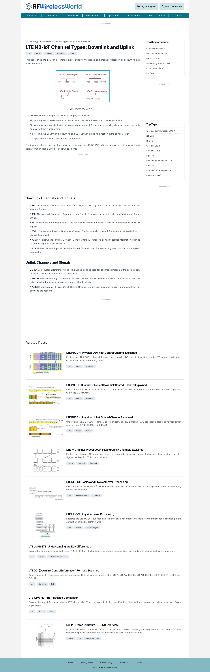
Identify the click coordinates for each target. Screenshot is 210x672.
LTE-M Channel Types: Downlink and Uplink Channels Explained (104, 449)
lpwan (51, 611)
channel (49, 54)
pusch (78, 431)
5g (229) (150, 155)
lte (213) (150, 165)
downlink (60, 54)
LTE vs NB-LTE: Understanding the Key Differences (60, 546)
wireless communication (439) (160, 131)
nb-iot (37, 54)
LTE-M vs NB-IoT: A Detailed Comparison (53, 597)
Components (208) (155, 68)
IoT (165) (150, 73)
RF (54, 6)
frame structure (92, 638)
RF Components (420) (156, 53)
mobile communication (57, 557)
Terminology (32, 41)
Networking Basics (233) (158, 63)
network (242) (153, 150)
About (70, 662)
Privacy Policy (86, 662)
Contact (139, 662)
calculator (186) (153, 175)
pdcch (78, 366)
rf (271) (149, 141)
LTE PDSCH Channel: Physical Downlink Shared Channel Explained (106, 385)
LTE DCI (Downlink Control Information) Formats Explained (64, 570)
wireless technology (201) (158, 170)
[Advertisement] (105, 31)
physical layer (81, 495)
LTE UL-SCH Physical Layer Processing (90, 514)
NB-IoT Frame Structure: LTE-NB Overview (92, 625)
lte (29, 54)
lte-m (70, 463)
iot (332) (150, 136)
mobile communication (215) (159, 160)
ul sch (78, 528)
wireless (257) (153, 145)
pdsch (78, 399)
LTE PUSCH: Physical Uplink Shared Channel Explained (99, 417)
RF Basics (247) (153, 58)
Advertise (124, 662)
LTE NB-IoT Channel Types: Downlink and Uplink (67, 41)
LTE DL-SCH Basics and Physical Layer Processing (97, 482)
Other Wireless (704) (156, 48)
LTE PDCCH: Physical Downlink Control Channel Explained (101, 352)
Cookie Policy (106, 662)
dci (52, 584)
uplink (72, 54)
